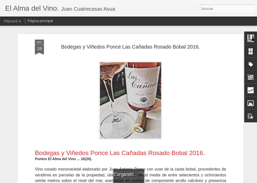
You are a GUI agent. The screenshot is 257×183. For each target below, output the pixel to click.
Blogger (148, 180)
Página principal (40, 21)
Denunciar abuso (165, 180)
